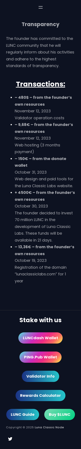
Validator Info (40, 376)
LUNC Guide (23, 414)
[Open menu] (40, 7)
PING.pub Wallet (40, 357)
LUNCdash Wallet (40, 338)
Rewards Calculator (40, 395)
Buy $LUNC (59, 414)
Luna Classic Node (49, 427)
